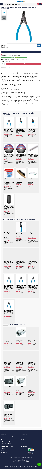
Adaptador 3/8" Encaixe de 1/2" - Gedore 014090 (32, 363)
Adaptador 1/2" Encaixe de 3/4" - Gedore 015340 (20, 339)
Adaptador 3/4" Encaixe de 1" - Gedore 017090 (7, 363)
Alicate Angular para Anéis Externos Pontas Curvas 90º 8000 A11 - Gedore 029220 (21, 261)
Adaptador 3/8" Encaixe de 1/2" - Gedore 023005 (8, 388)
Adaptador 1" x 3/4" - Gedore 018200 (9, 338)
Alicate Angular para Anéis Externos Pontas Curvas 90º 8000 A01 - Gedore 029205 (9, 261)
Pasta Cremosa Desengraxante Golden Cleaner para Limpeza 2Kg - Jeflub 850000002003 (9, 181)
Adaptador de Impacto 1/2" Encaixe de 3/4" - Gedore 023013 (9, 413)
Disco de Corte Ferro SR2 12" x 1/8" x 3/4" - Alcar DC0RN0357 (21, 155)
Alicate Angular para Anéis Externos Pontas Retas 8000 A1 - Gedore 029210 (21, 287)
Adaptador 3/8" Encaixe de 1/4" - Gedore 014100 (20, 388)
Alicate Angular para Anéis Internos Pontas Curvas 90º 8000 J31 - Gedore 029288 (21, 130)
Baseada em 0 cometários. (12, 67)
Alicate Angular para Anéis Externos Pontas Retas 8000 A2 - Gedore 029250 (33, 287)
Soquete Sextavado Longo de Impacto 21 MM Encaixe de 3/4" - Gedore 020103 (9, 207)
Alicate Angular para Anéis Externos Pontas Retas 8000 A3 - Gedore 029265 (9, 130)
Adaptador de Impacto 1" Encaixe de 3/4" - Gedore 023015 (32, 388)
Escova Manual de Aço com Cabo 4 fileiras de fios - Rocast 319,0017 (20, 180)
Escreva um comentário (23, 67)
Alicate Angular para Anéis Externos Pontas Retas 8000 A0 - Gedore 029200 (9, 287)
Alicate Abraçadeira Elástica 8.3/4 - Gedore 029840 (20, 234)
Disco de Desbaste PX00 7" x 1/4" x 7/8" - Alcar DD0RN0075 (9, 155)
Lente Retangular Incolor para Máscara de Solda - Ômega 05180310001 (33, 180)
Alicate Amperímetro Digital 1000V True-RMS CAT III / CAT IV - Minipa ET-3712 (33, 234)
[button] (40, 26)
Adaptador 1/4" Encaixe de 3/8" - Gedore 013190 (32, 339)
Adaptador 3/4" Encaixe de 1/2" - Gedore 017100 (20, 363)
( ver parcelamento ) (5, 61)
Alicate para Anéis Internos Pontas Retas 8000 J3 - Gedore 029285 (32, 130)
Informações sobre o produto (21, 72)
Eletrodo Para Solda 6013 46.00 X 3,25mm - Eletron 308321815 (33, 155)
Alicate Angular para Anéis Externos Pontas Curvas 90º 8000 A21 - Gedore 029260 (33, 261)
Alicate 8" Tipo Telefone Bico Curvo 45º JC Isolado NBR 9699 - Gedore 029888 (9, 235)
